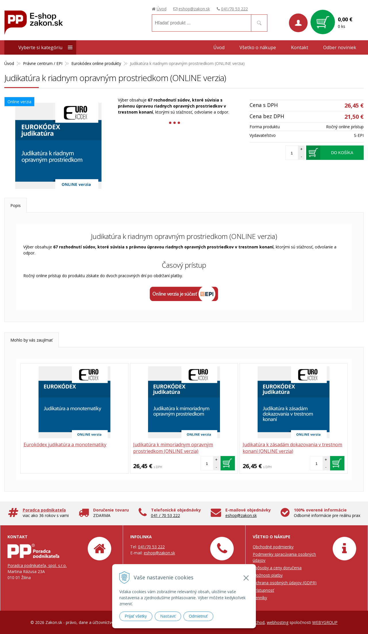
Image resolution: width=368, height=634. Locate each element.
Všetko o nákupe (257, 47)
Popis (15, 205)
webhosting (277, 622)
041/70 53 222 (234, 9)
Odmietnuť (198, 616)
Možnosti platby (268, 575)
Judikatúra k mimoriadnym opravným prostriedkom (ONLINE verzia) (173, 447)
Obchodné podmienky (273, 546)
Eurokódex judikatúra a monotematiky (65, 444)
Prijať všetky (136, 616)
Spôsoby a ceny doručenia (277, 567)
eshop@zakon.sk (194, 9)
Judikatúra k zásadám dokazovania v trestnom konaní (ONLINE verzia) (292, 447)
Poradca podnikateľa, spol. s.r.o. (37, 565)
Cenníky (260, 597)
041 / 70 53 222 (165, 515)
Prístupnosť (263, 590)
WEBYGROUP (325, 622)
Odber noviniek (339, 47)
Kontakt (299, 47)
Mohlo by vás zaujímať (31, 340)
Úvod (161, 9)
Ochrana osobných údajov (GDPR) (285, 582)
